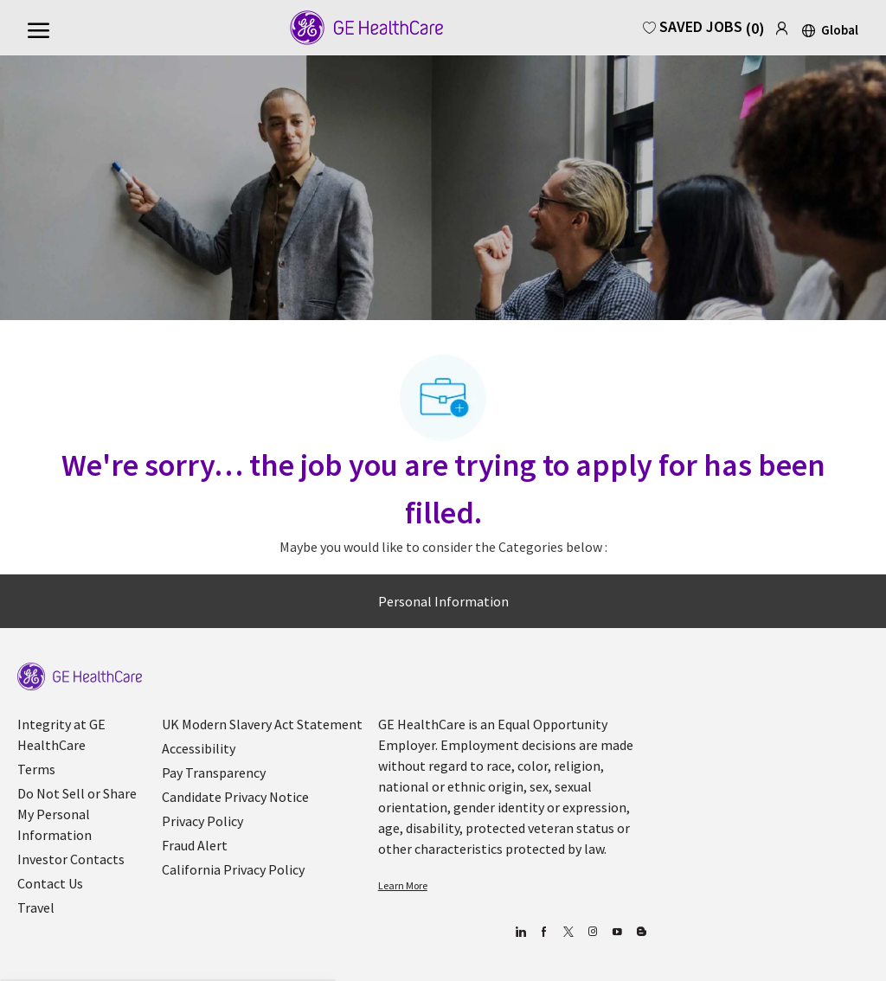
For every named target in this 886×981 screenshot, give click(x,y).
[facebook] (544, 932)
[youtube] (617, 932)
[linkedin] (520, 932)
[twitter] (569, 932)
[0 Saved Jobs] (704, 26)
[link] (781, 25)
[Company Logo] (355, 27)
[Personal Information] (443, 601)
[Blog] (593, 932)
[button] (828, 29)
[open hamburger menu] (38, 28)
